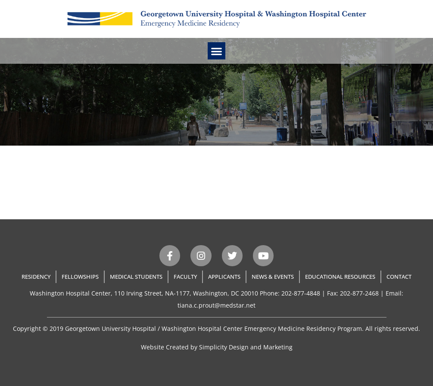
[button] (216, 51)
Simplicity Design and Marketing (246, 347)
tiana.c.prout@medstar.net (216, 305)
